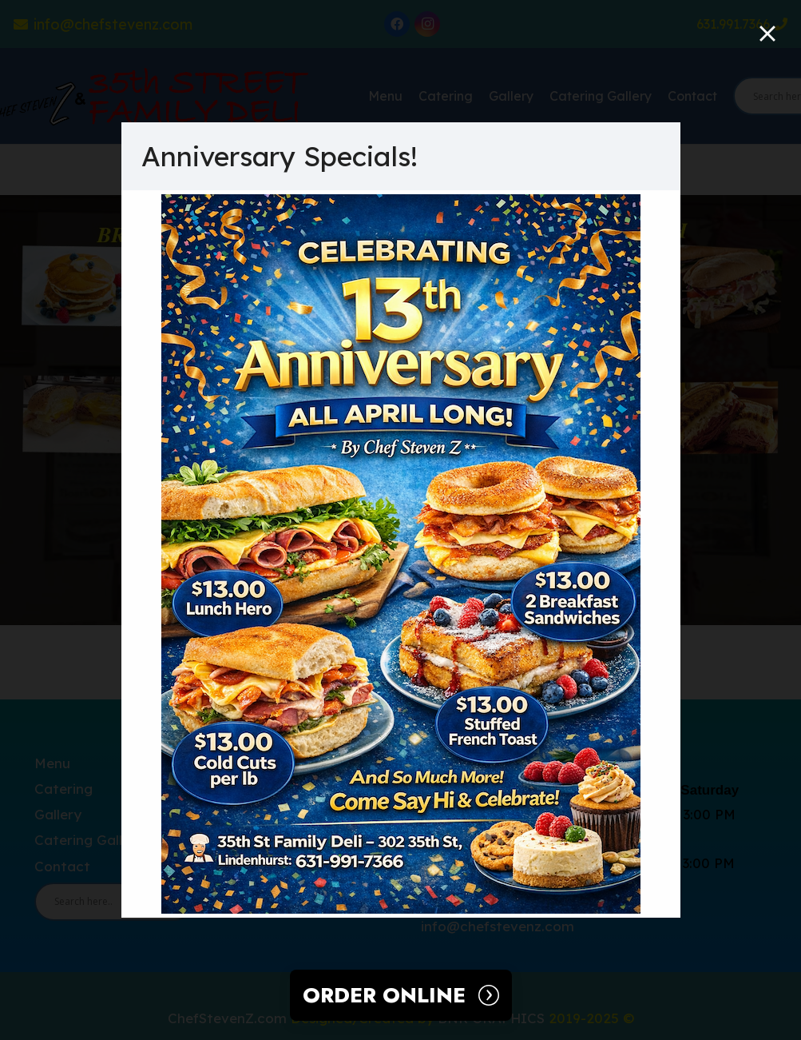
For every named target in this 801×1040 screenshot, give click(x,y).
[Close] (767, 34)
